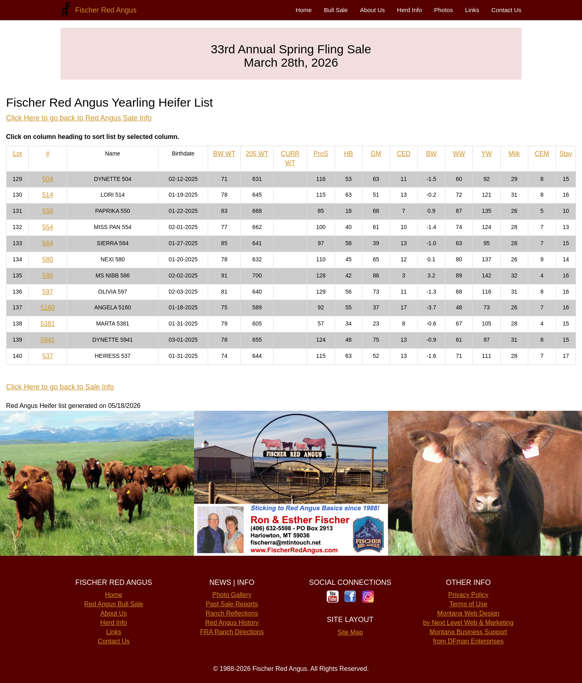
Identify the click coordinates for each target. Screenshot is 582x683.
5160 (47, 307)
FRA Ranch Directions (232, 631)
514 (47, 194)
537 (47, 356)
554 (47, 227)
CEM (542, 153)
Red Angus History (232, 622)
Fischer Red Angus (104, 10)
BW (431, 153)
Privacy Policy (468, 594)
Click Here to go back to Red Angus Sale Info (79, 118)
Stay (565, 153)
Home (303, 9)
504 (47, 179)
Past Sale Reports (232, 604)
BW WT (224, 153)
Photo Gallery (231, 594)
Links (472, 9)
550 (47, 211)
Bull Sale (336, 9)
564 (47, 243)
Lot (17, 153)
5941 (47, 339)
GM (376, 153)
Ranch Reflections (232, 613)
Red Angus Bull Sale (113, 604)
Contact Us (506, 9)
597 (47, 291)
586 (47, 275)
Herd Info (409, 9)
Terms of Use (468, 604)
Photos (443, 9)
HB (348, 153)
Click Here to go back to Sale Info (60, 387)
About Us (372, 9)
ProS (321, 153)
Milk (514, 153)
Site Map (350, 632)
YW (486, 153)
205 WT (257, 153)
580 (47, 259)
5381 (47, 323)
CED (404, 153)
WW (459, 153)
